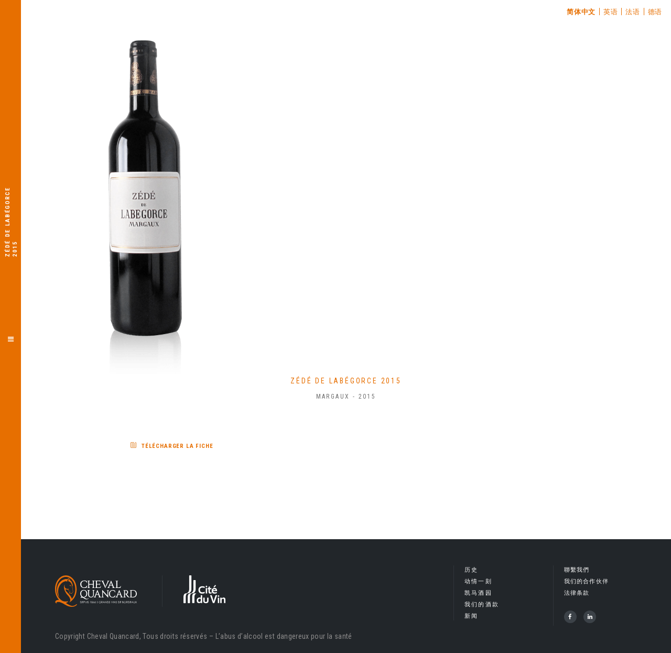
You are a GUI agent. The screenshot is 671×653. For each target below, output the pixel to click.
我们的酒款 (481, 604)
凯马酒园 (478, 593)
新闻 (471, 616)
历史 (471, 569)
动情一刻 (478, 581)
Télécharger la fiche (177, 446)
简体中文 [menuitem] (581, 12)
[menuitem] (581, 11)
